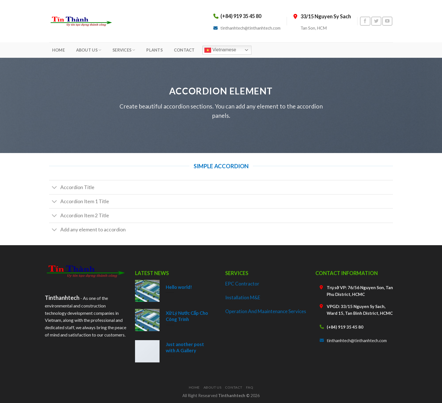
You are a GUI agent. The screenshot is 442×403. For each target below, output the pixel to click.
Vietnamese (220, 50)
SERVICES (123, 50)
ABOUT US (88, 50)
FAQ (249, 387)
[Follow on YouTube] (387, 21)
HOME (58, 50)
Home (194, 387)
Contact (233, 387)
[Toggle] (54, 188)
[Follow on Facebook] (365, 21)
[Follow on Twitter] (376, 21)
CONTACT (184, 50)
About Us (213, 387)
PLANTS (154, 50)
